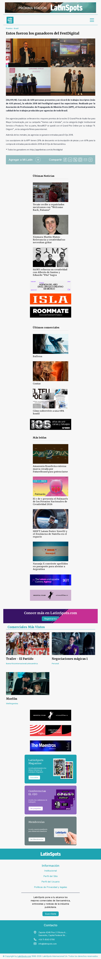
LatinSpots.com (24, 956)
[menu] (92, 20)
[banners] (50, 7)
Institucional (50, 870)
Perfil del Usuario (50, 881)
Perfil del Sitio (50, 876)
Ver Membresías (36, 839)
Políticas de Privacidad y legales (50, 887)
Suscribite (34, 777)
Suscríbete (50, 913)
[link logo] (10, 20)
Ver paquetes (35, 808)
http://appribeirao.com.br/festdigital (46, 149)
